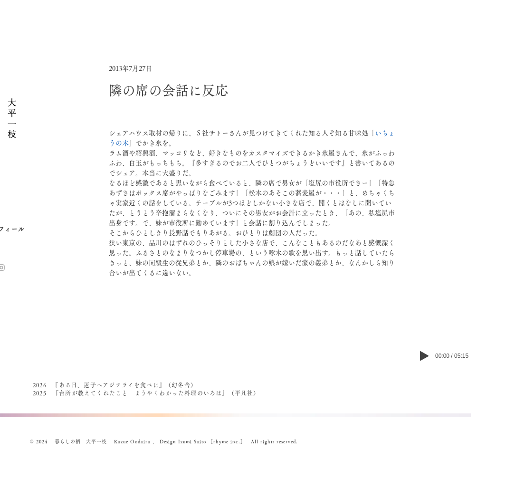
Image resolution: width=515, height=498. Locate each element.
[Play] (424, 356)
